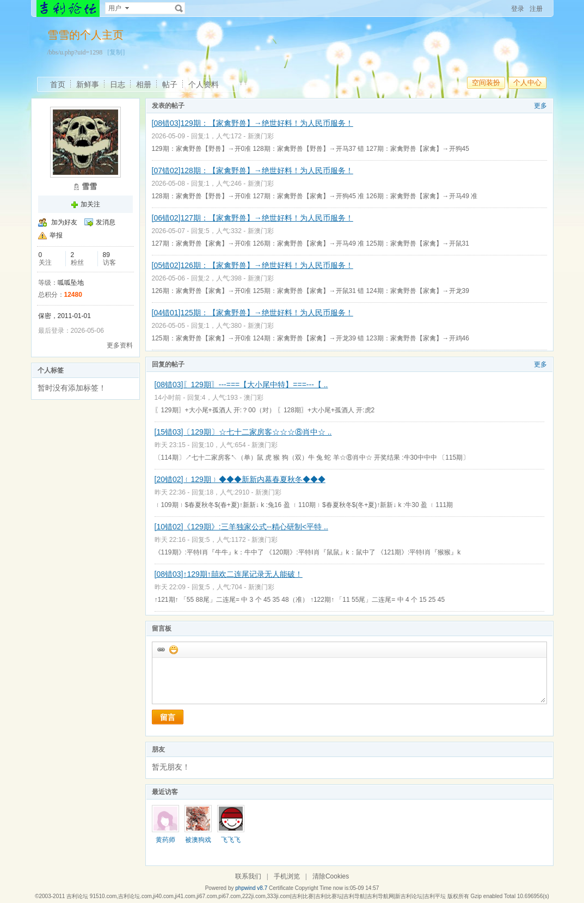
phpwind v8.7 (251, 888)
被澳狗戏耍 (198, 843)
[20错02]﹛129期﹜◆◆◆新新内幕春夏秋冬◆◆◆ (240, 479)
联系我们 (248, 876)
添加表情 (173, 649)
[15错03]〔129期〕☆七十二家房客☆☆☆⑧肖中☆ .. (243, 432)
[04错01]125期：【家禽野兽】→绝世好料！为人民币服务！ (252, 312)
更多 (540, 105)
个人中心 (527, 82)
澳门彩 (253, 397)
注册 (536, 8)
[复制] (116, 52)
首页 (57, 84)
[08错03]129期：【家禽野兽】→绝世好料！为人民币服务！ (252, 123)
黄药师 (165, 840)
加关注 (90, 204)
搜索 (179, 8)
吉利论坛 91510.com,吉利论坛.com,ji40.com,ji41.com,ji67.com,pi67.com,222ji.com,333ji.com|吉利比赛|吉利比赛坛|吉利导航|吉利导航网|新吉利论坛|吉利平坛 (256, 896)
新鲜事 (87, 84)
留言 (167, 717)
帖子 (169, 84)
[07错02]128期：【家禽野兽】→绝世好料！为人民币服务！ (252, 170)
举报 (56, 235)
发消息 (105, 222)
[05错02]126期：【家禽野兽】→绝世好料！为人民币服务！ (252, 265)
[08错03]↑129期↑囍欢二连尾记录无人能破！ (229, 574)
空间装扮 (486, 82)
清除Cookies (330, 876)
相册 (143, 84)
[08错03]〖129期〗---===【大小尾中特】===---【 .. (241, 384)
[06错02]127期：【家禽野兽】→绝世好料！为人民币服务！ (252, 217)
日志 (117, 84)
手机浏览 (287, 876)
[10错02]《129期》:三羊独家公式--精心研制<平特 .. (241, 526)
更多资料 (120, 345)
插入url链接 (160, 649)
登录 (517, 8)
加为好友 (64, 222)
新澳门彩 (261, 136)
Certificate (281, 888)
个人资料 (203, 84)
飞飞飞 (231, 840)
